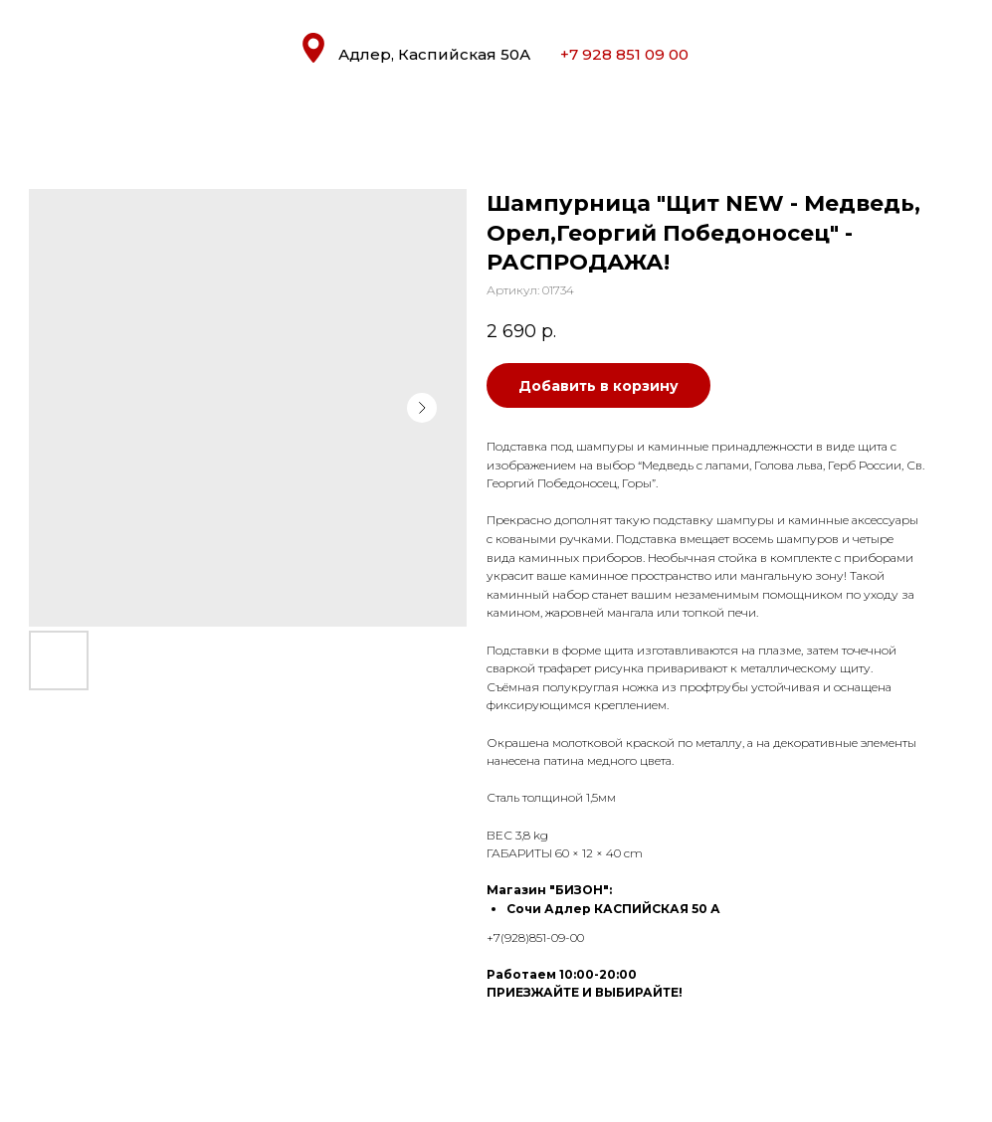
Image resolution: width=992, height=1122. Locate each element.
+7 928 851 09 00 (624, 54)
